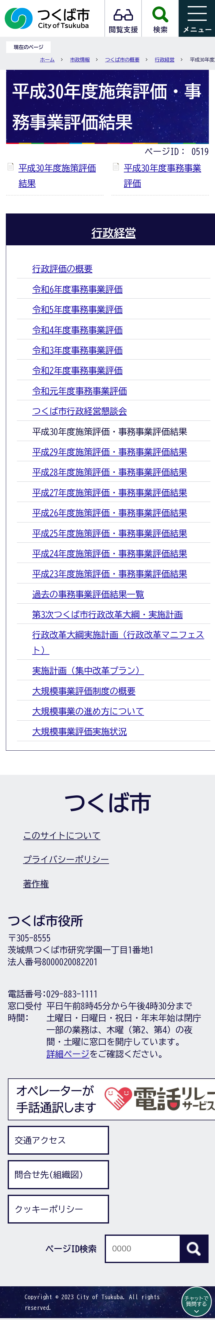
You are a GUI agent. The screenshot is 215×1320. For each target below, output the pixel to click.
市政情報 (80, 59)
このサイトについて (61, 835)
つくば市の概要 (122, 59)
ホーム (47, 59)
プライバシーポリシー (66, 859)
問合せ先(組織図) (48, 1174)
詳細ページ (67, 1054)
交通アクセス (40, 1140)
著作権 (36, 883)
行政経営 (164, 59)
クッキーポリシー (48, 1209)
